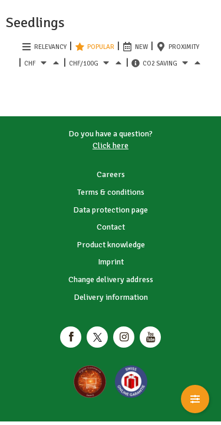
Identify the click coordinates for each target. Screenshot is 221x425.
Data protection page (110, 210)
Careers (111, 174)
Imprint (111, 262)
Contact (111, 227)
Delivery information (111, 297)
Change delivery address (110, 279)
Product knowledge (111, 245)
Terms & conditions (110, 192)
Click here (110, 145)
